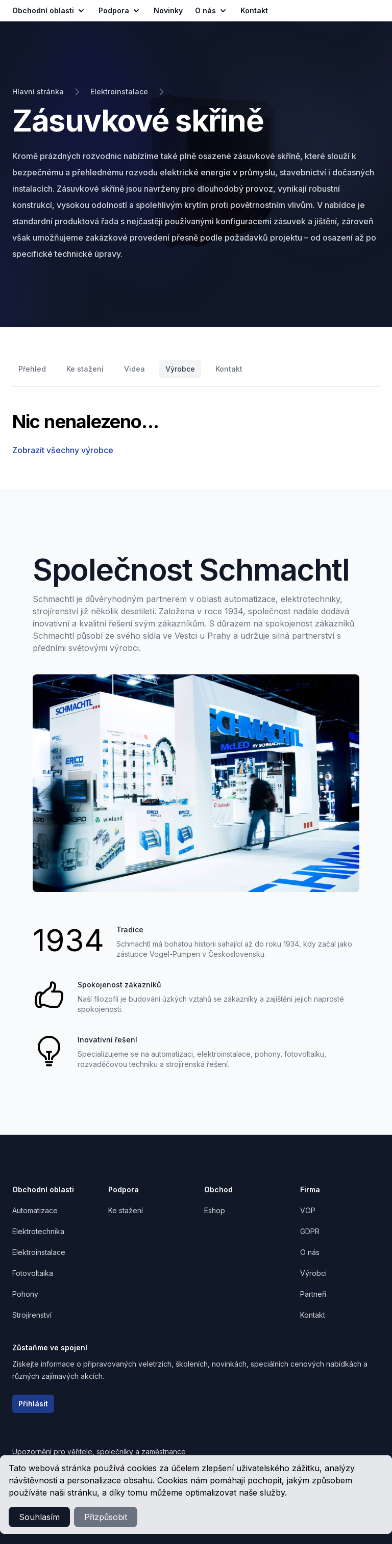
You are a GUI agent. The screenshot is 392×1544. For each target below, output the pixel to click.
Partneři (313, 1294)
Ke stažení (85, 368)
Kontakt (228, 368)
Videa (134, 368)
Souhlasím (39, 1517)
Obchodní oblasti (49, 11)
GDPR (310, 1231)
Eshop (214, 1210)
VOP (307, 1210)
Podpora (120, 11)
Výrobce (180, 368)
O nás (211, 11)
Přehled (32, 368)
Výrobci (313, 1273)
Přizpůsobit (105, 1517)
